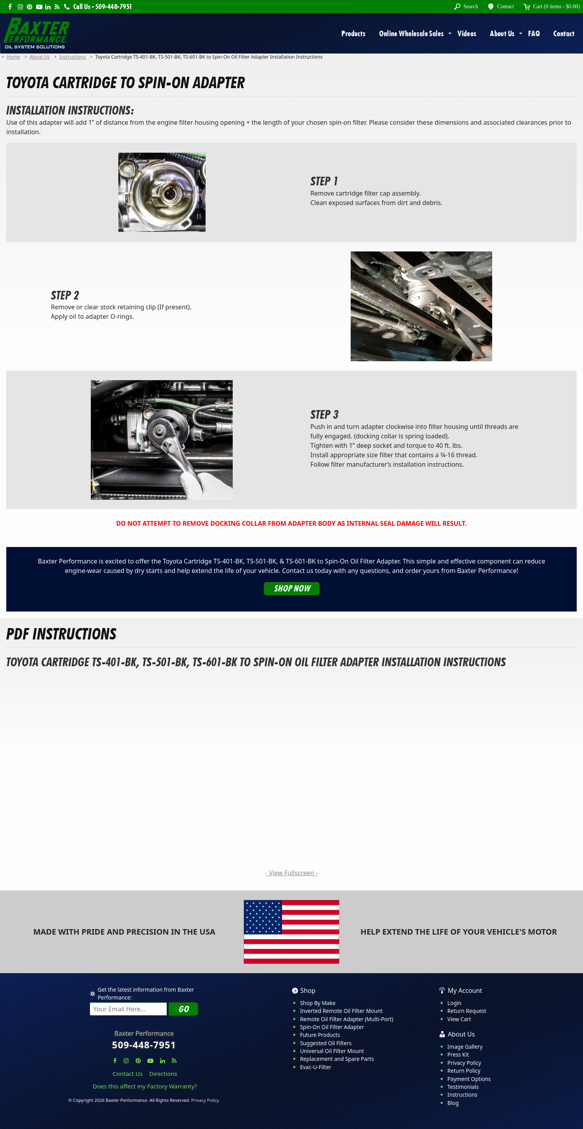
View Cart (459, 1019)
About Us (502, 33)
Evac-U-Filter (315, 1067)
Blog (453, 1103)
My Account (465, 990)
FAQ (533, 33)
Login (454, 1003)
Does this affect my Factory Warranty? (145, 1086)
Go (183, 1009)
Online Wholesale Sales (411, 33)
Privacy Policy (464, 1062)
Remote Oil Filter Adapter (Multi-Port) (346, 1019)
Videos (466, 33)
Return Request (466, 1010)
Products (353, 33)
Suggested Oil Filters (325, 1043)
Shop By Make (317, 1003)
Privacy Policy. (205, 1100)
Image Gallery (464, 1046)
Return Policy (463, 1070)
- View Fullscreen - (291, 872)
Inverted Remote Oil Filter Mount (341, 1010)
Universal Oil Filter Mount (332, 1051)
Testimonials (463, 1086)
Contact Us (128, 1073)
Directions (163, 1073)
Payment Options (469, 1079)
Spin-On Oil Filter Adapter (332, 1027)
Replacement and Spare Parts (337, 1058)
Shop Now (292, 588)
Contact (563, 33)
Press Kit (458, 1054)
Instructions (462, 1094)
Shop (307, 990)
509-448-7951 (144, 1044)
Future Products (320, 1034)
